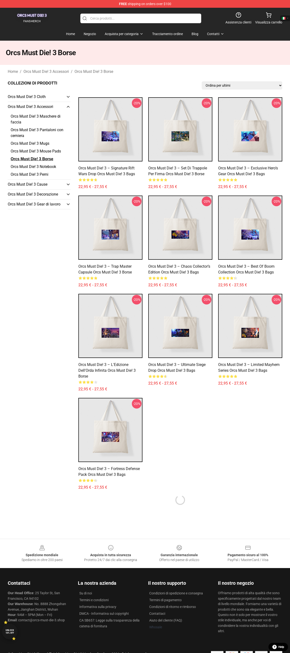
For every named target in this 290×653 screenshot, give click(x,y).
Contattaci (157, 613)
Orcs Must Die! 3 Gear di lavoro (34, 204)
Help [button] (278, 647)
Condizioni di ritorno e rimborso (172, 607)
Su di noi (85, 593)
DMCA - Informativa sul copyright (104, 613)
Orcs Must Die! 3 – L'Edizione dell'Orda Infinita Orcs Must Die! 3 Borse (107, 370)
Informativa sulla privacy (97, 607)
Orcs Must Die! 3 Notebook (33, 166)
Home (13, 71)
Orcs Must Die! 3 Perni (29, 174)
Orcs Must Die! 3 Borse (93, 71)
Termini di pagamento (165, 600)
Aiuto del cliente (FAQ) (165, 620)
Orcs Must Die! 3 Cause (27, 184)
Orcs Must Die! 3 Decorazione (33, 194)
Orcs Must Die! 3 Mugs (30, 143)
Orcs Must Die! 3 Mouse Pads (36, 151)
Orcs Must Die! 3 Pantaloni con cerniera (37, 133)
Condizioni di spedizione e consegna (176, 593)
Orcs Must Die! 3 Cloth (27, 96)
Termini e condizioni (94, 600)
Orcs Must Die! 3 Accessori (46, 71)
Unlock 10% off (10, 631)
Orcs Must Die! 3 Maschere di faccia (35, 119)
